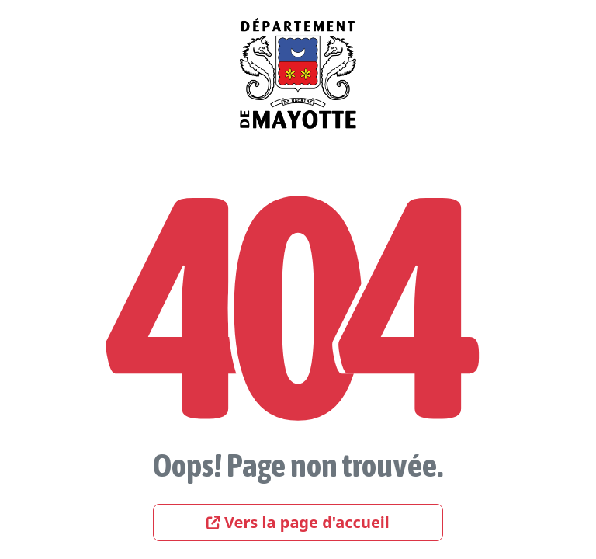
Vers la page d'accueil (298, 522)
